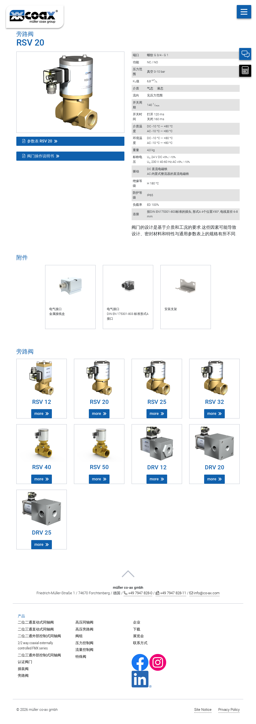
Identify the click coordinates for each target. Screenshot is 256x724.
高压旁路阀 (84, 629)
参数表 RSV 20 (37, 141)
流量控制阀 (84, 649)
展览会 (138, 636)
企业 (136, 622)
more (38, 413)
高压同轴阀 (84, 622)
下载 (136, 629)
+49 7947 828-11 (171, 593)
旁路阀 (23, 675)
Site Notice (203, 709)
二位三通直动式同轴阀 (36, 629)
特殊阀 (80, 656)
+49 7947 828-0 (138, 593)
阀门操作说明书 (38, 156)
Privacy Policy (229, 709)
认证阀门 (25, 662)
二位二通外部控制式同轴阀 (39, 636)
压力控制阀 (84, 643)
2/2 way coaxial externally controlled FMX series (35, 646)
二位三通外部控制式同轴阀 (39, 655)
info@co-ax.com (204, 593)
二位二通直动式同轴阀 (36, 622)
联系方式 (140, 643)
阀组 (79, 636)
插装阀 (23, 669)
